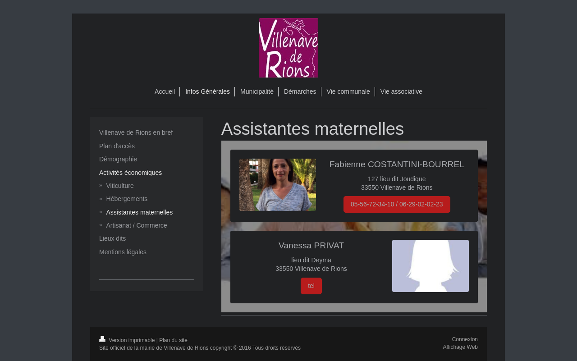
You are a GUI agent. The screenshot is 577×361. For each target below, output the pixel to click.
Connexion (465, 339)
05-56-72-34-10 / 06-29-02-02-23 (397, 204)
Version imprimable (127, 340)
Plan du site (173, 340)
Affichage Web (460, 347)
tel (311, 285)
